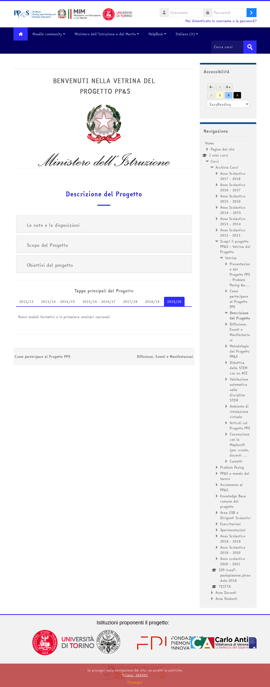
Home (209, 143)
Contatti (236, 461)
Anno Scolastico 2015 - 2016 (232, 198)
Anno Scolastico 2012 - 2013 (232, 232)
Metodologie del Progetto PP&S (239, 351)
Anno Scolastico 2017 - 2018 (232, 176)
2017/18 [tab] (130, 301)
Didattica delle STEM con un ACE (239, 368)
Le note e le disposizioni (53, 224)
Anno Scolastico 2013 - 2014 (232, 221)
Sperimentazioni (232, 530)
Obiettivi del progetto (50, 265)
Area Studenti (226, 598)
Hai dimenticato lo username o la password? (221, 20)
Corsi (215, 161)
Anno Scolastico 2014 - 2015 (232, 210)
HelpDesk (157, 34)
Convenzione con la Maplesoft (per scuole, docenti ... (239, 445)
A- (211, 86)
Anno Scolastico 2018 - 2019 (232, 538)
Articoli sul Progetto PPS (240, 425)
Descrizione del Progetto (104, 194)
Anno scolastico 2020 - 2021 (232, 561)
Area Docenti (225, 592)
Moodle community (49, 34)
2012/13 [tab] (26, 301)
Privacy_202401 (135, 675)
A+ (228, 86)
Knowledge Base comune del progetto (233, 501)
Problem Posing (232, 467)
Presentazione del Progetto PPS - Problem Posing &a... (240, 274)
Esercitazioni (230, 523)
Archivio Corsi (226, 167)
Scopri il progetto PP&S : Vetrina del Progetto (235, 246)
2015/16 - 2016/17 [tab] (99, 301)
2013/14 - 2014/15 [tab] (58, 301)
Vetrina (231, 257)
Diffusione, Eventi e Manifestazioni (165, 356)
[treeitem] (228, 371)
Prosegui (135, 682)
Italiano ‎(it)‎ (187, 34)
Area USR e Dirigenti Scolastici (235, 515)
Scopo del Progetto (47, 245)
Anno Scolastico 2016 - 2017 (232, 187)
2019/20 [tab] (174, 301)
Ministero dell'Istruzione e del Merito (107, 34)
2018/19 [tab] (152, 301)
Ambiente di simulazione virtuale (239, 411)
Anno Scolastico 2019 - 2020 (232, 550)
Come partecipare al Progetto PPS (42, 356)
